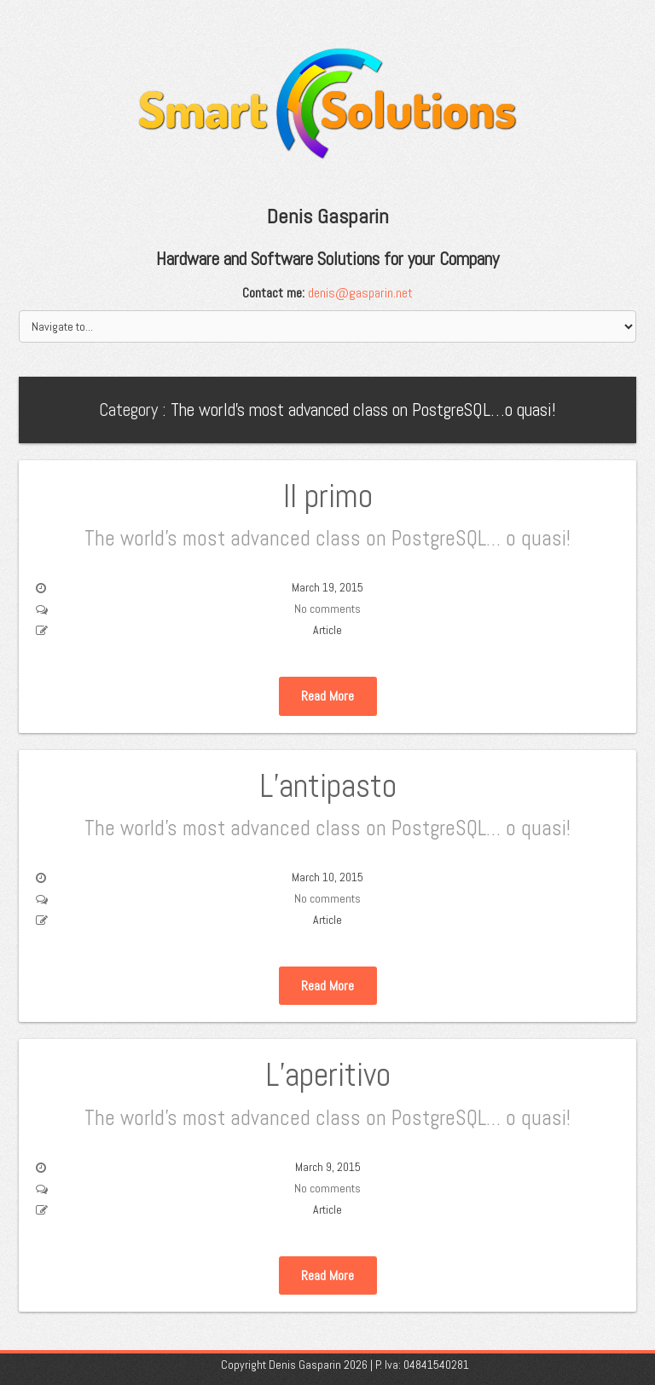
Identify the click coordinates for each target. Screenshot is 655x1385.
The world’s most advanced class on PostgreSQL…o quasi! (363, 409)
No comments (327, 608)
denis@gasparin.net (360, 293)
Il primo (327, 514)
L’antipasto (327, 803)
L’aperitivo (327, 1092)
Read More (327, 696)
